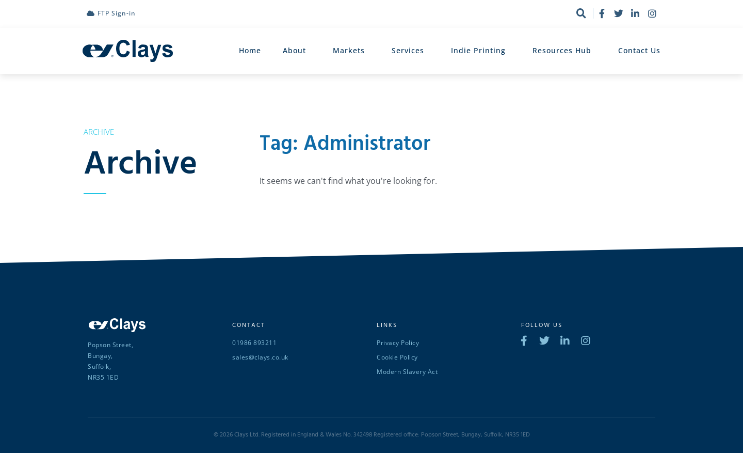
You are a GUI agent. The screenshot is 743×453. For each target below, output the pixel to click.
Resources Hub (564, 50)
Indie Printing (481, 50)
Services (410, 50)
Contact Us (639, 50)
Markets (351, 50)
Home (250, 50)
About (297, 50)
